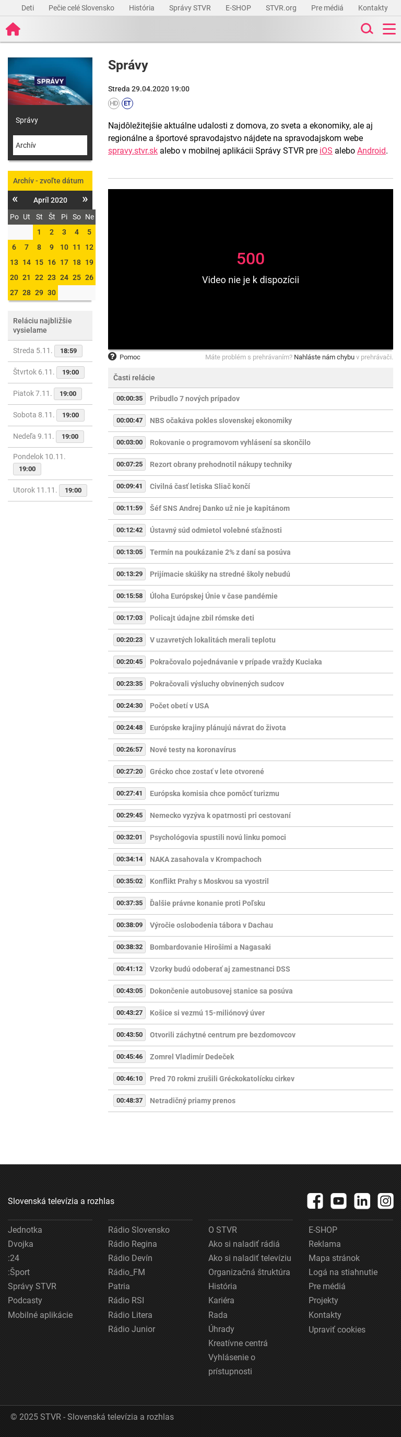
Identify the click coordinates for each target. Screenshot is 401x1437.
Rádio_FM (126, 1272)
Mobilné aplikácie (40, 1315)
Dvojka (20, 1244)
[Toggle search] (366, 29)
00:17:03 (129, 618)
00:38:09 (129, 925)
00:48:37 (129, 1100)
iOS (326, 151)
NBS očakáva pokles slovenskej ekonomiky (221, 420)
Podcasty (25, 1300)
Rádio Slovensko (139, 1230)
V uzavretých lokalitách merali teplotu (213, 640)
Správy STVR (191, 8)
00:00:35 (129, 398)
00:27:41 (129, 793)
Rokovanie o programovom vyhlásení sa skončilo (230, 442)
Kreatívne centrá (238, 1343)
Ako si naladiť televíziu (249, 1258)
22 (39, 277)
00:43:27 (129, 1013)
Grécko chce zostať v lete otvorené (207, 771)
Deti (28, 8)
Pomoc (124, 357)
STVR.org (282, 8)
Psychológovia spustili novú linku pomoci (218, 837)
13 (14, 262)
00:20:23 (129, 640)
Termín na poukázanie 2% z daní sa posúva (220, 552)
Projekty (323, 1300)
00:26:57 (129, 749)
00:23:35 (129, 683)
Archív (26, 145)
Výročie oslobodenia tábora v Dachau (211, 925)
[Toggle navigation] (389, 29)
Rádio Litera (130, 1315)
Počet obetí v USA (179, 706)
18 (77, 262)
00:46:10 (129, 1078)
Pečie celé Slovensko (82, 8)
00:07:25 (129, 464)
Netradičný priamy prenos (192, 1100)
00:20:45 (129, 661)
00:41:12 (129, 969)
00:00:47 (129, 420)
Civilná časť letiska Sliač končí (200, 486)
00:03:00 (129, 442)
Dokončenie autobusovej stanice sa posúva (221, 991)
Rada (218, 1315)
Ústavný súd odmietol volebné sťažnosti (216, 530)
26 (89, 277)
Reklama (325, 1244)
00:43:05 (129, 991)
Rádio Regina (132, 1244)
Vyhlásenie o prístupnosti (231, 1364)
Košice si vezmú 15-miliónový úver (207, 1013)
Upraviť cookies (337, 1330)
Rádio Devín (130, 1258)
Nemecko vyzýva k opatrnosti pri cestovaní (220, 815)
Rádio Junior (131, 1329)
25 (77, 277)
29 (39, 292)
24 (64, 277)
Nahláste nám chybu (324, 357)
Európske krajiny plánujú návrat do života (218, 727)
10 (64, 247)
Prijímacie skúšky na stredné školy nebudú (220, 574)
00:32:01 (129, 837)
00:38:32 (129, 947)
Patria (119, 1286)
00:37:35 (129, 903)
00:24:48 (129, 727)
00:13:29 (129, 574)
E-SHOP (239, 8)
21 (26, 277)
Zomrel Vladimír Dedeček (192, 1057)
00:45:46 (129, 1056)
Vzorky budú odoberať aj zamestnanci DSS (220, 969)
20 (14, 277)
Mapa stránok (334, 1258)
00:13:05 (129, 552)
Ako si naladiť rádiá (244, 1244)
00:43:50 (129, 1034)
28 (26, 292)
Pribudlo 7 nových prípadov (195, 398)
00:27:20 (129, 771)
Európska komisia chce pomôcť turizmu (214, 793)
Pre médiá (328, 8)
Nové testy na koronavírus (193, 749)
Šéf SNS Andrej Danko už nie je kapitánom (220, 508)
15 (39, 262)
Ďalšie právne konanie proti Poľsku (207, 903)
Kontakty (373, 8)
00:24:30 (129, 705)
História (142, 8)
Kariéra (221, 1300)
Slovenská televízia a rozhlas (61, 1201)
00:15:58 (129, 596)
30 (52, 292)
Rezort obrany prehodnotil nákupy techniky (221, 464)
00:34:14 (129, 859)
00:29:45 (129, 815)
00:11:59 (129, 508)
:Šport (19, 1272)
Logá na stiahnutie (343, 1272)
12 (89, 247)
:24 (13, 1258)
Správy (27, 120)
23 (52, 277)
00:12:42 (129, 530)
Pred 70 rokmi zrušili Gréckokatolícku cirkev (222, 1078)
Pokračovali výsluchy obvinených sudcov (217, 684)
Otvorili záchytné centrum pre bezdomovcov (223, 1035)
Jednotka (25, 1230)
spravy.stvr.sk (133, 151)
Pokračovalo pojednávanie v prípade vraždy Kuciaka (236, 662)
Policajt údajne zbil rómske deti (202, 618)
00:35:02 (129, 881)
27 (14, 292)
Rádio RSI (126, 1300)
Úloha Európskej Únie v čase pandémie (214, 596)
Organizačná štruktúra (249, 1272)
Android (371, 151)
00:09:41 (129, 486)
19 (89, 262)
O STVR (222, 1230)
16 (52, 262)
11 (77, 247)
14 (26, 262)
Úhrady (221, 1329)
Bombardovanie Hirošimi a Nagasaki (210, 947)
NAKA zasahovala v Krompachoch (206, 859)
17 (64, 262)
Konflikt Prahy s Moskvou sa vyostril (209, 881)
